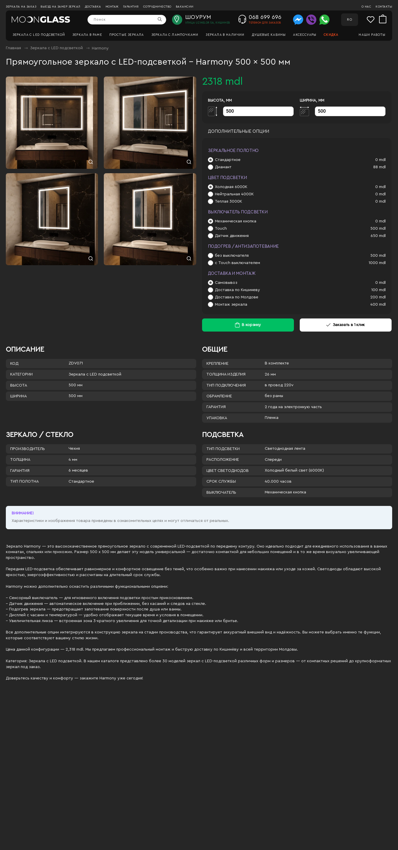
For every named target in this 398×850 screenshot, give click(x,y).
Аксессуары (304, 34)
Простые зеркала (126, 34)
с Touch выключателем (237, 263)
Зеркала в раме (87, 34)
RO (349, 19)
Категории (21, 374)
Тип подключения (226, 385)
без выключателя (232, 256)
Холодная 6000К (231, 187)
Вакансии (185, 6)
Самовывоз (226, 283)
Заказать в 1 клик (345, 325)
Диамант (223, 167)
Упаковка (216, 418)
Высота (18, 385)
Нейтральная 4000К (234, 194)
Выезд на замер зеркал (60, 6)
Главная (13, 48)
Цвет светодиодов (227, 471)
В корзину (251, 325)
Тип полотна (24, 481)
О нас (366, 6)
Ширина (18, 396)
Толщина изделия (226, 374)
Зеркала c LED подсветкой (39, 34)
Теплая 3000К (228, 201)
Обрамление (219, 396)
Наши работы (372, 34)
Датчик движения (232, 236)
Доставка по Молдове (236, 297)
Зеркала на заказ (21, 6)
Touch (221, 228)
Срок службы (221, 481)
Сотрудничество (157, 6)
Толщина (20, 460)
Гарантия (131, 6)
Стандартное (228, 160)
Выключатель (221, 492)
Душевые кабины (269, 34)
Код (14, 364)
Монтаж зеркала (231, 304)
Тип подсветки (223, 449)
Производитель (27, 449)
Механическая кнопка (235, 221)
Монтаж (112, 6)
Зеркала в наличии (225, 34)
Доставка (93, 6)
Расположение (222, 460)
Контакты (384, 6)
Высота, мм (220, 100)
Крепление (217, 364)
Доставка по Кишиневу (237, 290)
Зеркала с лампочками (175, 34)
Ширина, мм (312, 100)
